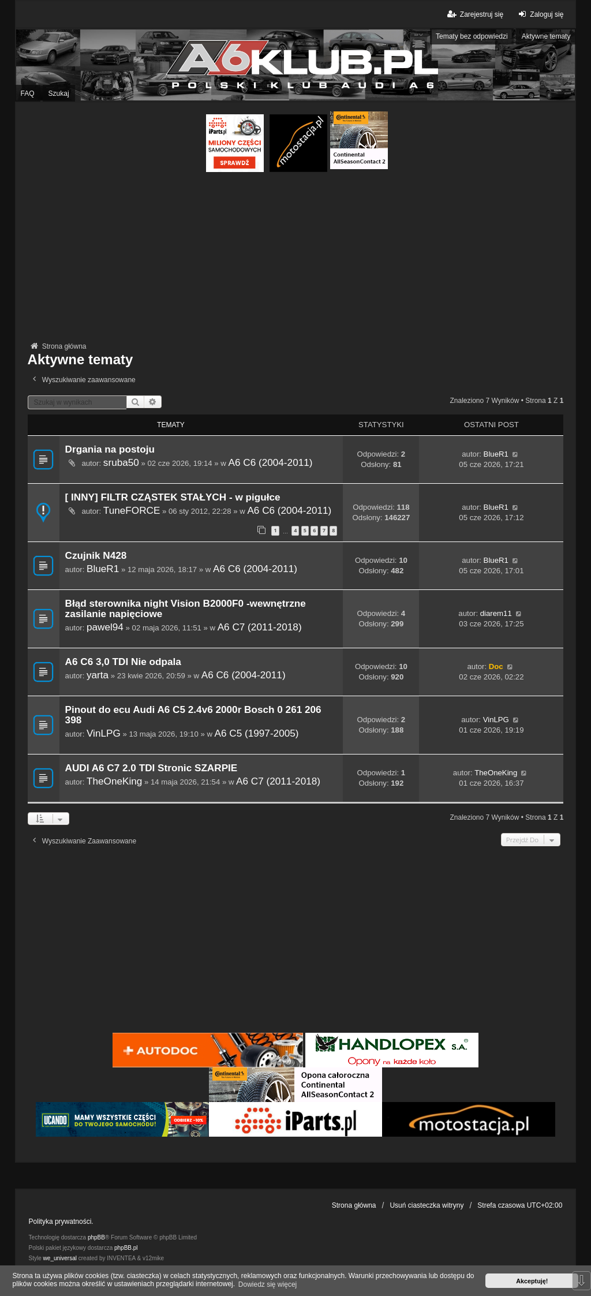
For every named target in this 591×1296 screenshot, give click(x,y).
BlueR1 (496, 454)
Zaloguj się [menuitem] (539, 14)
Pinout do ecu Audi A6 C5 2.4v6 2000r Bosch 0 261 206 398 (193, 715)
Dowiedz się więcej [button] (267, 1284)
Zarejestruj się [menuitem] (475, 14)
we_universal (60, 1258)
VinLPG (104, 733)
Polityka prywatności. (61, 1221)
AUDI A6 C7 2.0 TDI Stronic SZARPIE (151, 768)
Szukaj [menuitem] (58, 93)
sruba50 (121, 462)
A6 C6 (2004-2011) (271, 462)
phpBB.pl (126, 1248)
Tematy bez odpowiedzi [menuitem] (472, 36)
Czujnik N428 (96, 555)
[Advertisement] (296, 258)
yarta (98, 675)
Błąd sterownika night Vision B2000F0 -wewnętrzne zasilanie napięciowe (185, 608)
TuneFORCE (131, 510)
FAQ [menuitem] (28, 93)
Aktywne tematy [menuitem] (546, 36)
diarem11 (496, 613)
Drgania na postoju (110, 449)
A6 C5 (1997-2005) (257, 733)
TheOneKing (114, 781)
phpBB (96, 1237)
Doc (496, 666)
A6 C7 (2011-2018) (260, 627)
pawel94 (105, 627)
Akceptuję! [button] (532, 1281)
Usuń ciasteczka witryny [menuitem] (426, 1205)
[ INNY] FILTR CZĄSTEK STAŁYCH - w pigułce (172, 497)
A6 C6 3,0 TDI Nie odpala (123, 661)
